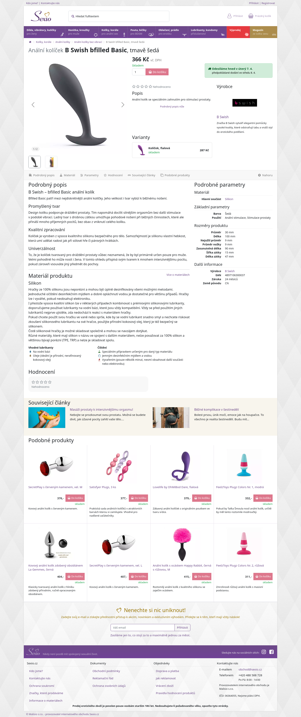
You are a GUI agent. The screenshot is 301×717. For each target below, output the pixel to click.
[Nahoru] (266, 175)
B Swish (223, 117)
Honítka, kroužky (83, 32)
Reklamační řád (103, 678)
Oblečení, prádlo (173, 33)
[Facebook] (271, 652)
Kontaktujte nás (50, 3)
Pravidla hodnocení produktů (175, 693)
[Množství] (139, 72)
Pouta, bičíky (143, 33)
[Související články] (141, 175)
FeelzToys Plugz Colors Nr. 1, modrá (240, 487)
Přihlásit (254, 3)
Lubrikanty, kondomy (208, 32)
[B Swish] (244, 103)
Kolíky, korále (114, 32)
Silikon (229, 199)
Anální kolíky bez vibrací (88, 42)
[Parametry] (89, 175)
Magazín (265, 32)
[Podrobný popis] (40, 175)
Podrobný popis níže (172, 106)
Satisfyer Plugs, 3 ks (102, 487)
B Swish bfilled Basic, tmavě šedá (125, 42)
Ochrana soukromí (41, 686)
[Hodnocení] (113, 175)
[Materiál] (67, 175)
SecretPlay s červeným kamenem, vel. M (55, 487)
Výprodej (239, 32)
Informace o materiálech (45, 700)
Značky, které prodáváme (46, 693)
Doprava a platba (167, 671)
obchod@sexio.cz (250, 669)
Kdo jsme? (32, 3)
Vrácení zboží (165, 686)
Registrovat (268, 3)
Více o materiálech (178, 275)
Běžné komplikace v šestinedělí (216, 409)
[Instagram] (263, 652)
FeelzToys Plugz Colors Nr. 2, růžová (240, 565)
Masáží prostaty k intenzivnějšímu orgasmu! (101, 409)
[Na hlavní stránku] (30, 42)
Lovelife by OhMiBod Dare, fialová (175, 487)
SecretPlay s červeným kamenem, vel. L (115, 565)
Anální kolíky (62, 42)
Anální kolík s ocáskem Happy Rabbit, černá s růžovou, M (182, 567)
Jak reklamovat (166, 678)
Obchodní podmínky (106, 671)
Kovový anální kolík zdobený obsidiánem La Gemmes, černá (55, 567)
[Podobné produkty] (175, 175)
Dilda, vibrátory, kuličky (46, 32)
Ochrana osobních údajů (109, 686)
